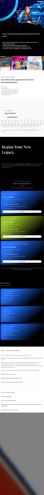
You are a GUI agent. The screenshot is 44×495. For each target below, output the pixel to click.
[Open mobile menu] (1, 1)
